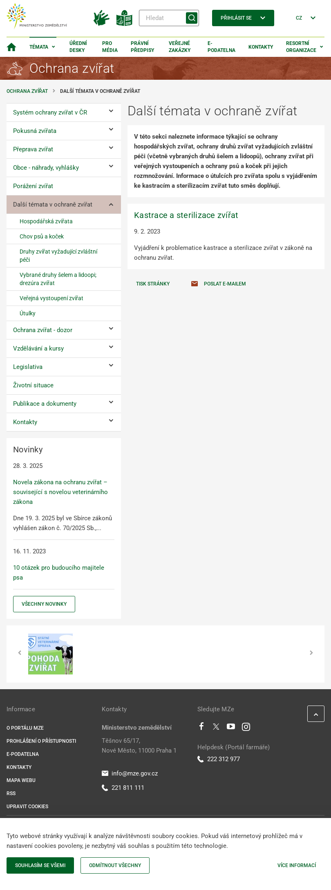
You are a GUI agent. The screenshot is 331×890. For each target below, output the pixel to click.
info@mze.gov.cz (130, 773)
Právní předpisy (142, 46)
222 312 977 (218, 759)
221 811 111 (123, 787)
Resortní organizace (301, 46)
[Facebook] (201, 728)
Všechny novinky (44, 604)
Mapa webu (21, 780)
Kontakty (260, 47)
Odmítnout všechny (115, 865)
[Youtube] (231, 728)
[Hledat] (169, 18)
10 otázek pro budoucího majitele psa (58, 572)
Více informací (296, 865)
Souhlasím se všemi (40, 865)
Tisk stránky (153, 284)
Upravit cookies (27, 806)
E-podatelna (221, 46)
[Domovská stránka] (11, 47)
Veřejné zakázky (179, 46)
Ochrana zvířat (27, 91)
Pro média (110, 46)
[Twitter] (216, 728)
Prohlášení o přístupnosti (41, 741)
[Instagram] (246, 728)
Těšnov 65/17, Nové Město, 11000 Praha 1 (139, 745)
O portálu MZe (25, 728)
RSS (11, 793)
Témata (38, 47)
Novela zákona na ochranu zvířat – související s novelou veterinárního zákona (60, 492)
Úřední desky (78, 46)
